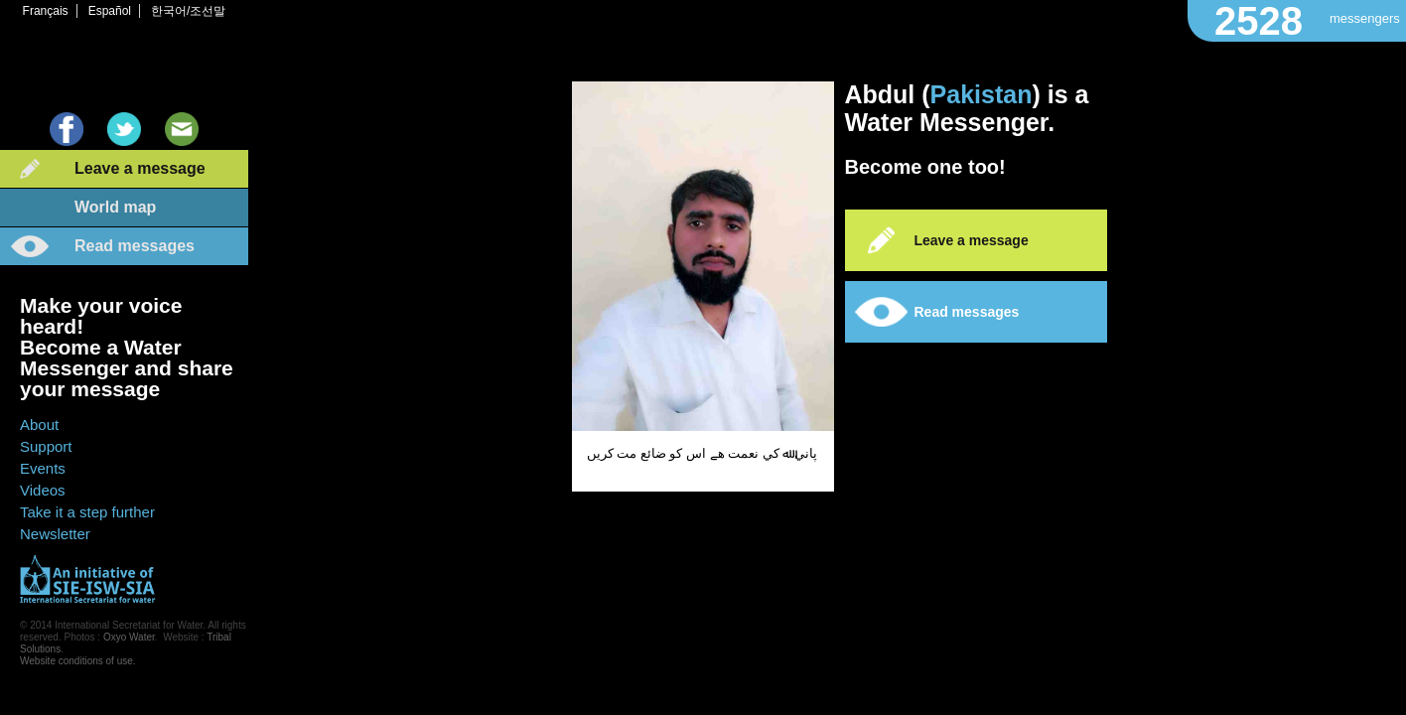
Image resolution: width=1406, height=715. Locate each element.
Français (46, 11)
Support (46, 446)
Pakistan (981, 94)
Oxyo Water (129, 637)
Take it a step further (87, 511)
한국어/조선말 (188, 11)
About (39, 424)
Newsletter (55, 533)
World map (115, 207)
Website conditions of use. (78, 660)
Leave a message (140, 168)
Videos (43, 490)
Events (43, 468)
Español (109, 11)
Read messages (134, 245)
